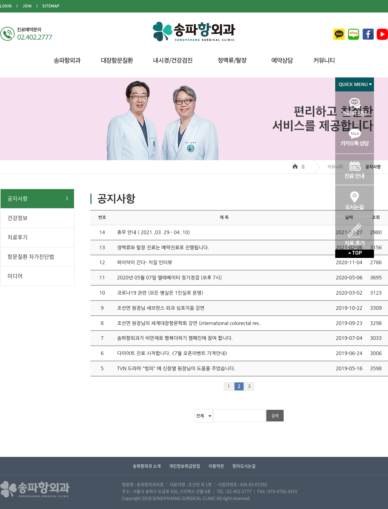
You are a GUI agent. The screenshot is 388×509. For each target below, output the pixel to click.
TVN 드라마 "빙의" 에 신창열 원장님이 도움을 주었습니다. (176, 368)
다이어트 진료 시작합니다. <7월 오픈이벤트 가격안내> (172, 353)
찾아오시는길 (244, 466)
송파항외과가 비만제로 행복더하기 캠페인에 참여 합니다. (175, 338)
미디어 (15, 276)
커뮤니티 (335, 166)
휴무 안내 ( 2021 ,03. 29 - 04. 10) (153, 232)
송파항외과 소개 (147, 466)
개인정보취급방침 (184, 466)
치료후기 (17, 237)
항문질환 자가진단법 (30, 257)
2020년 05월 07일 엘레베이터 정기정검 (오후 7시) (169, 277)
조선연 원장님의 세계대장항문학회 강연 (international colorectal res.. (189, 323)
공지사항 (17, 198)
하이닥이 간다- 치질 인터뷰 (144, 262)
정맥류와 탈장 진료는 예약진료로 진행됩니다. (163, 247)
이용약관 (216, 466)
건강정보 (17, 218)
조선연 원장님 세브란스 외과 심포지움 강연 (161, 308)
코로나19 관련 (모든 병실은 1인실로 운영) (160, 292)
